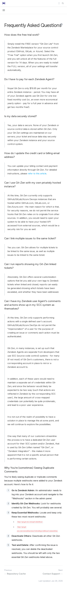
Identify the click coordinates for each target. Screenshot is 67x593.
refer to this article (37, 173)
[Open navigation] (3, 10)
